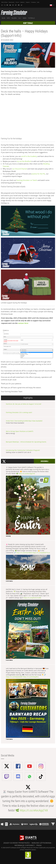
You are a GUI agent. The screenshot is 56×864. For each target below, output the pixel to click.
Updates (22, 2)
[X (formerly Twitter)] (4, 5)
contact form (23, 323)
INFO (8, 18)
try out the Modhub (24, 161)
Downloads (11, 2)
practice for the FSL (38, 174)
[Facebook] (7, 5)
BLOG (3, 18)
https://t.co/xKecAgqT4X (26, 474)
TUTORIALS (31, 18)
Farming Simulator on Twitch (27, 180)
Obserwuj (44, 461)
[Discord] (19, 5)
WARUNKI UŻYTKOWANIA (41, 843)
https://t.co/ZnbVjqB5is (31, 677)
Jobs (38, 2)
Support (28, 2)
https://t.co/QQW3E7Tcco (41, 553)
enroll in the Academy (29, 156)
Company (33, 2)
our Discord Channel (19, 169)
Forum (17, 2)
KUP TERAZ (28, 23)
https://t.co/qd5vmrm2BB (32, 598)
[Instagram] (13, 5)
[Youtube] (10, 5)
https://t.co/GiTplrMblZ (24, 553)
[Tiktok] (22, 5)
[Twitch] (16, 5)
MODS (24, 18)
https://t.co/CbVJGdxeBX (14, 677)
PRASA (38, 845)
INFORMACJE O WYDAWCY (25, 845)
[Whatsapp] (2, 5)
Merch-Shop (4, 2)
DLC (20, 18)
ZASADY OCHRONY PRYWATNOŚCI (16, 843)
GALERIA (14, 18)
